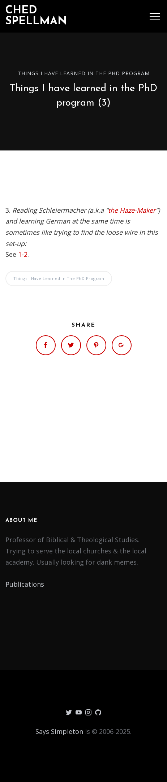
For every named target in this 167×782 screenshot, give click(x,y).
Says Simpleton (59, 731)
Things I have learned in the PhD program (84, 73)
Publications (24, 584)
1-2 (22, 254)
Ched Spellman (36, 16)
